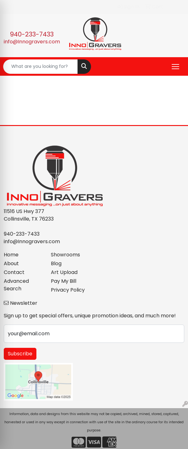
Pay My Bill (63, 281)
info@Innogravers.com (32, 41)
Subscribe (20, 353)
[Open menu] (175, 66)
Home (11, 254)
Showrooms (65, 254)
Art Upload (64, 272)
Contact (14, 272)
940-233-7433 (32, 34)
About (11, 263)
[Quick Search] (40, 66)
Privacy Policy (68, 289)
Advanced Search (16, 284)
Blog (56, 263)
